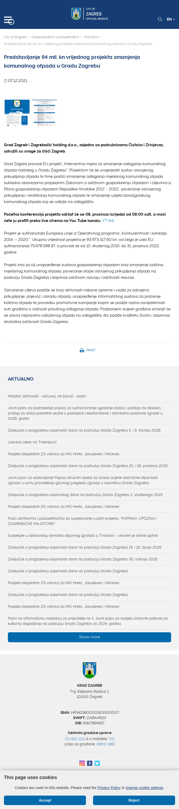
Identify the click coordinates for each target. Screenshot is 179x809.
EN (171, 19)
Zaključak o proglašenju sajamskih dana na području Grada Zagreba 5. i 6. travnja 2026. (84, 430)
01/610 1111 (75, 739)
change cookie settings (144, 788)
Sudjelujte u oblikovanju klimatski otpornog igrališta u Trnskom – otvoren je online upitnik (83, 535)
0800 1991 (105, 744)
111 (112, 739)
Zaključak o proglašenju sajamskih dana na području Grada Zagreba (68, 571)
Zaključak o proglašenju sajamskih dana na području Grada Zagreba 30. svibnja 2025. (83, 559)
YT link (108, 220)
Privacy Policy (109, 788)
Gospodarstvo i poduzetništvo (55, 37)
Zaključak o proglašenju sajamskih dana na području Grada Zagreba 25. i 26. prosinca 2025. (88, 466)
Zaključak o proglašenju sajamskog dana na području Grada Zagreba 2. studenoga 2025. (85, 495)
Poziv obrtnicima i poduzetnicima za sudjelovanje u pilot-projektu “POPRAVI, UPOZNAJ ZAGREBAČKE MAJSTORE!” (82, 521)
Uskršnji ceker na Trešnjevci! (32, 442)
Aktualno (91, 37)
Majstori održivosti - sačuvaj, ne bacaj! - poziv (47, 396)
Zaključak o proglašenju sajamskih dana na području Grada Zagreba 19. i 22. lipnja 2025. (85, 547)
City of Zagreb (15, 37)
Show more (89, 637)
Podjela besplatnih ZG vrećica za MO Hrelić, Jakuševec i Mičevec (64, 454)
